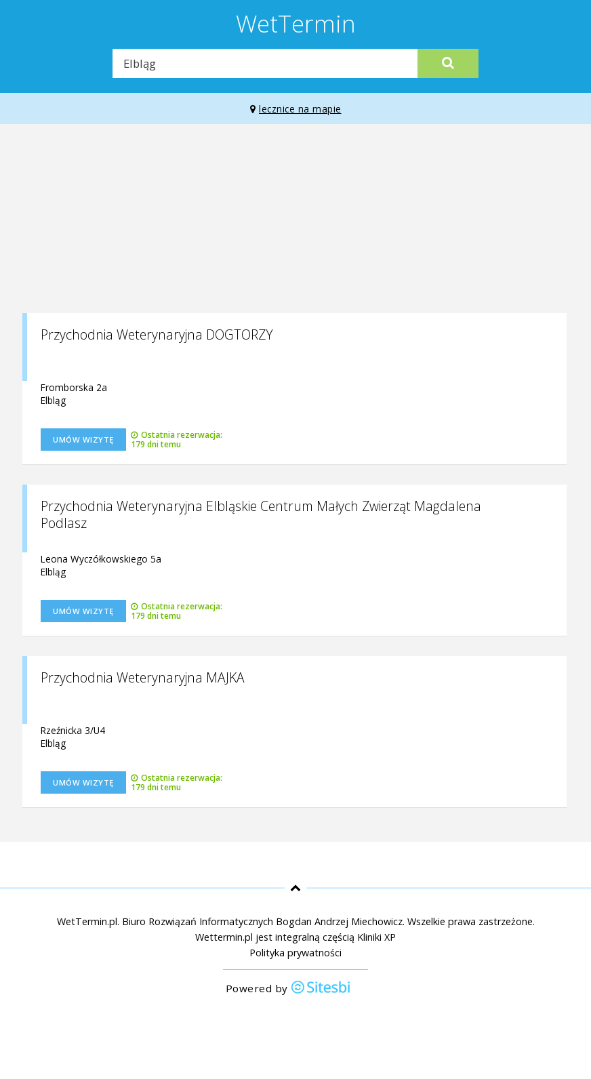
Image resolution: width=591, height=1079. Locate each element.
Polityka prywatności (295, 952)
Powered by (289, 988)
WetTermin (296, 23)
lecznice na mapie (296, 108)
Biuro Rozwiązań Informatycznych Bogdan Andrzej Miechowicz (262, 921)
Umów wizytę (83, 439)
